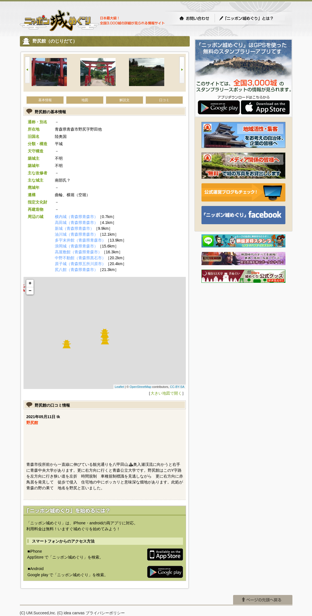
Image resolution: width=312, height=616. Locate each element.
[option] (56, 73)
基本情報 (45, 100)
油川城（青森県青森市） (76, 234)
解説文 (124, 100)
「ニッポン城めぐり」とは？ (252, 18)
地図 (84, 100)
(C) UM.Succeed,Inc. (38, 594)
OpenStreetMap (140, 386)
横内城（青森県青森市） (76, 216)
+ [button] (30, 283)
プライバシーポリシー (105, 594)
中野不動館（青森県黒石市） (80, 258)
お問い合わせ (194, 18)
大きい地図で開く (166, 393)
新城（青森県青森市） (74, 228)
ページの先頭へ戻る (262, 581)
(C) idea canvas (71, 594)
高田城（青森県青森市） (76, 222)
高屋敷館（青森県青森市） (78, 252)
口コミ (164, 100)
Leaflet (119, 386)
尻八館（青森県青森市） (76, 269)
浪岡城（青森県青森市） (76, 246)
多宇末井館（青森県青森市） (80, 240)
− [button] (30, 291)
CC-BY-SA (177, 386)
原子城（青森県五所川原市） (80, 263)
